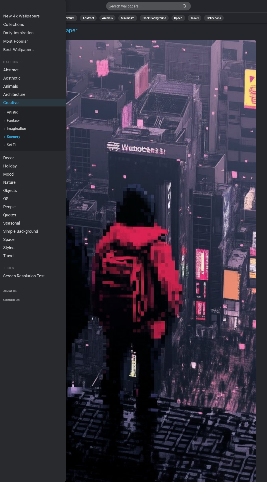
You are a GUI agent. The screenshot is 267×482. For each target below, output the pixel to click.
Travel (194, 18)
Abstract (88, 18)
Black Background (154, 18)
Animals (107, 18)
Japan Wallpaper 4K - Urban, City (27, 7)
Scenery (39, 35)
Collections (214, 18)
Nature (70, 18)
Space (178, 18)
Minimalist (127, 18)
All (56, 18)
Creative (20, 35)
